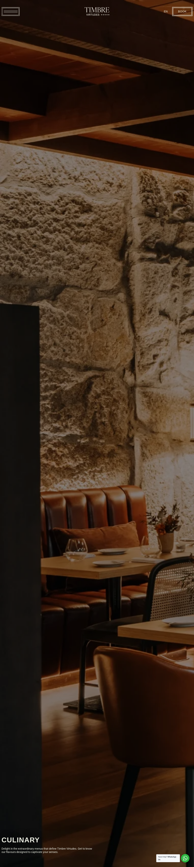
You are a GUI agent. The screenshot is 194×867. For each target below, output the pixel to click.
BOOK (182, 11)
